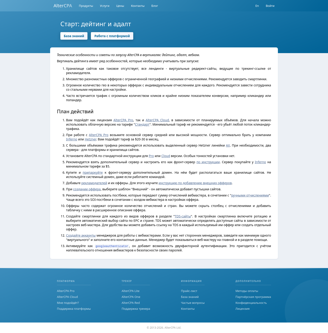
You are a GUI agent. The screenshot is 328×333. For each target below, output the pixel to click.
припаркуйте (93, 172)
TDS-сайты (183, 216)
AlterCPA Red (131, 303)
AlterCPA (63, 6)
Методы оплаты (247, 291)
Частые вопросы (193, 303)
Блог (154, 6)
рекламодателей (94, 183)
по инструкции (208, 162)
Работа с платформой (112, 36)
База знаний (74, 36)
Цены (120, 6)
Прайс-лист (189, 291)
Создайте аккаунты (81, 235)
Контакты (138, 6)
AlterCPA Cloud (157, 120)
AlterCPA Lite (130, 291)
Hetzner (90, 139)
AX (228, 145)
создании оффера (87, 189)
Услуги (105, 6)
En (257, 6)
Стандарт (142, 124)
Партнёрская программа (253, 297)
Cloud (165, 156)
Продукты (86, 6)
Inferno (71, 139)
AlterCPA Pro (123, 120)
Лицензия (243, 309)
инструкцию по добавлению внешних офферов (195, 183)
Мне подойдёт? (68, 303)
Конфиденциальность (251, 303)
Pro (151, 156)
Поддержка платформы (74, 309)
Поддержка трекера (136, 309)
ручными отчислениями (250, 195)
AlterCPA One (131, 297)
